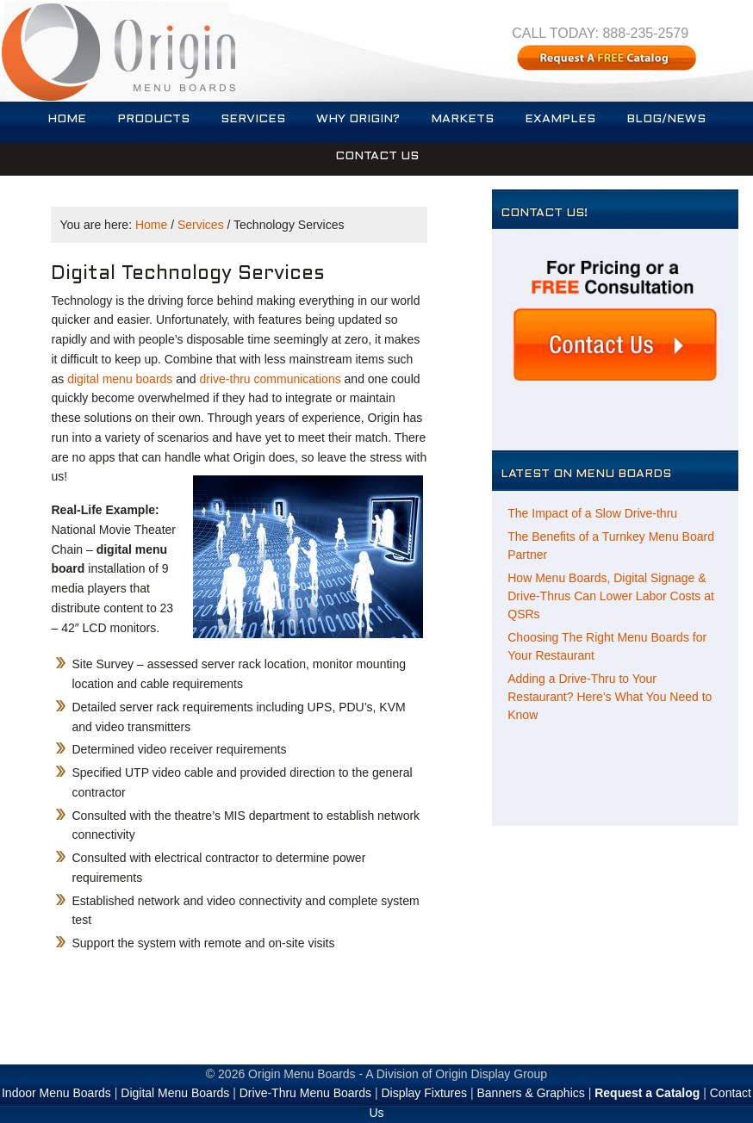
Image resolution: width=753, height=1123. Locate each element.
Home (66, 119)
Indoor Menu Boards (56, 1093)
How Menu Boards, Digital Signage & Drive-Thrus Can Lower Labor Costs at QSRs (610, 596)
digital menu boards (119, 379)
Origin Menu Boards (302, 1074)
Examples (560, 119)
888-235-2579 (645, 33)
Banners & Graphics (530, 1093)
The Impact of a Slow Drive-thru (592, 513)
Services (253, 119)
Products (153, 119)
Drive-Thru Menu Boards (305, 1093)
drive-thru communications (270, 379)
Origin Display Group (491, 1074)
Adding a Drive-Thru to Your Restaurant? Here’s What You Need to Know (609, 697)
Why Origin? (358, 119)
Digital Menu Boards (175, 1093)
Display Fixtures (424, 1093)
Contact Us (377, 156)
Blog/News (666, 119)
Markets (462, 119)
